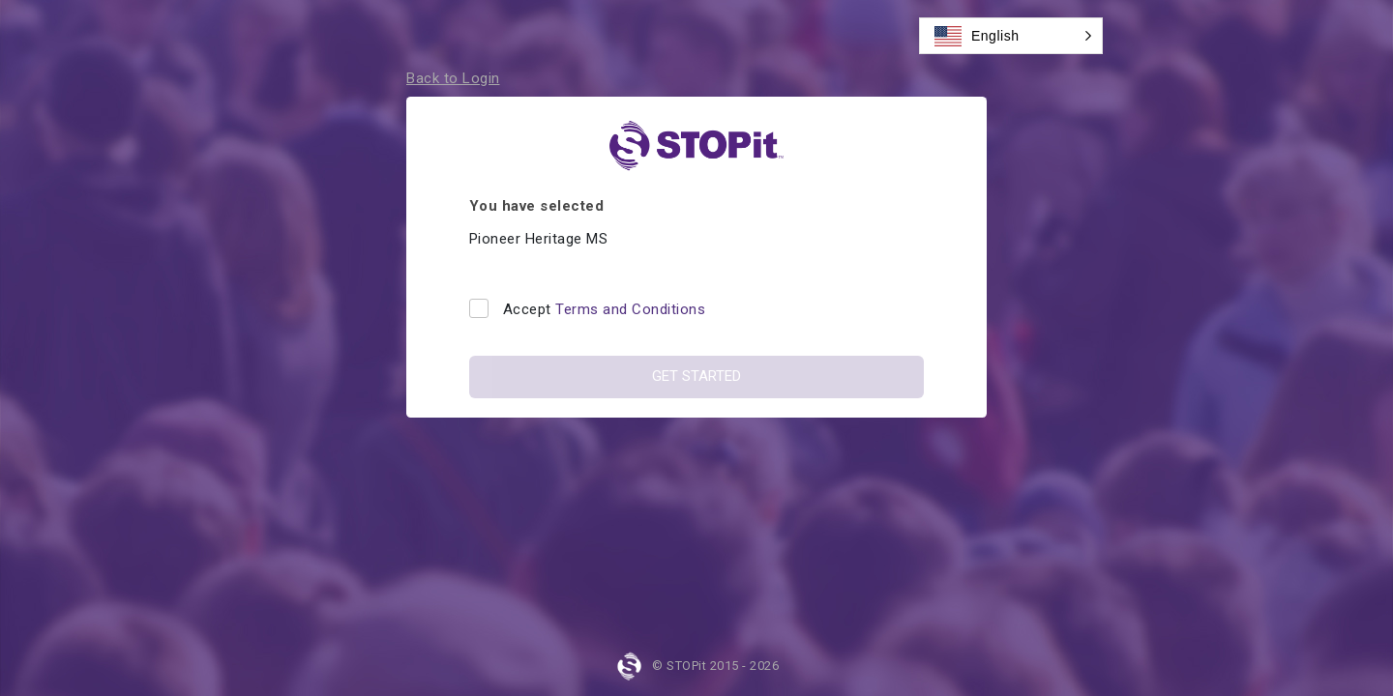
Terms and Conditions (630, 309)
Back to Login (453, 78)
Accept (604, 309)
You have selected (537, 206)
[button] (1011, 35)
